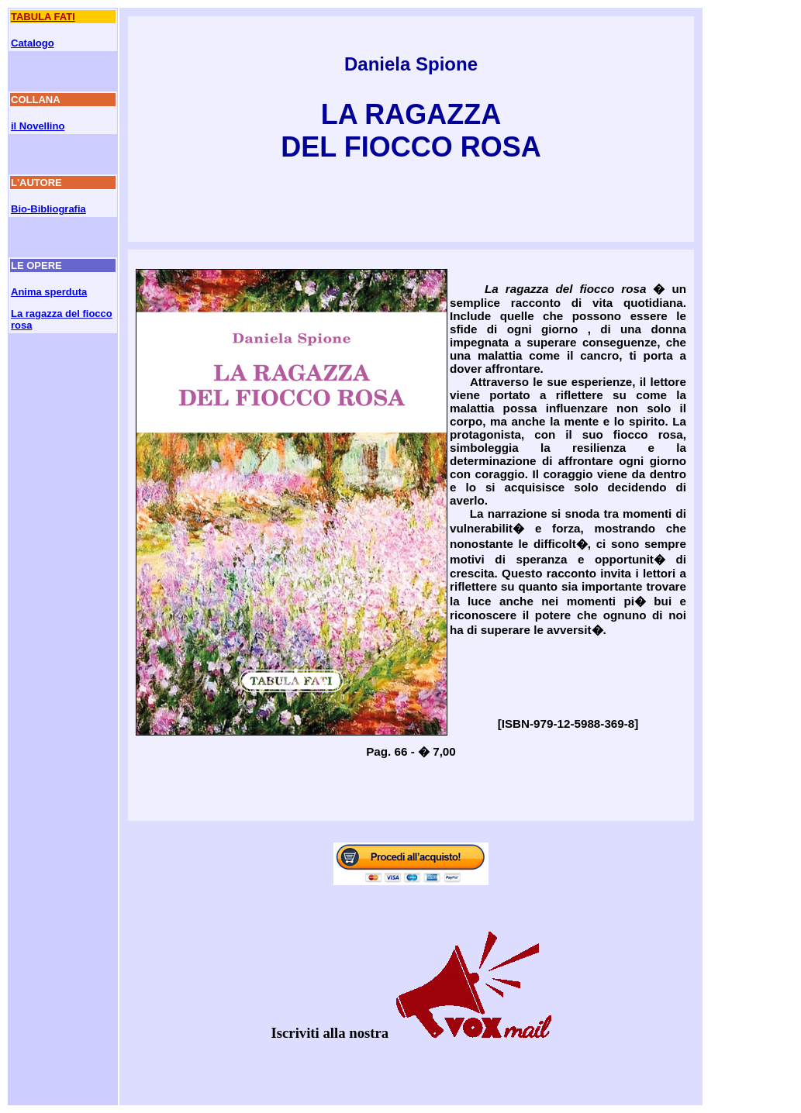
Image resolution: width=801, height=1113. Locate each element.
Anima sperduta (49, 292)
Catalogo (32, 43)
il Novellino (37, 126)
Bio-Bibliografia (48, 209)
